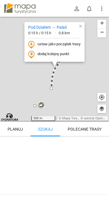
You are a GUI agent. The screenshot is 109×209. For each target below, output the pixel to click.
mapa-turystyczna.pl (20, 8)
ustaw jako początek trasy (54, 44)
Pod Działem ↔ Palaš (47, 27)
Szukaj (45, 129)
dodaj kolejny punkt (48, 54)
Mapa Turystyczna (75, 118)
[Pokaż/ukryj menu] (101, 8)
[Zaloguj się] (76, 8)
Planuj (15, 129)
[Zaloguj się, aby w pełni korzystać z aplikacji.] (101, 193)
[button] (41, 105)
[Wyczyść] (101, 142)
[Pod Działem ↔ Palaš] (54, 161)
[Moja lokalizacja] (101, 97)
